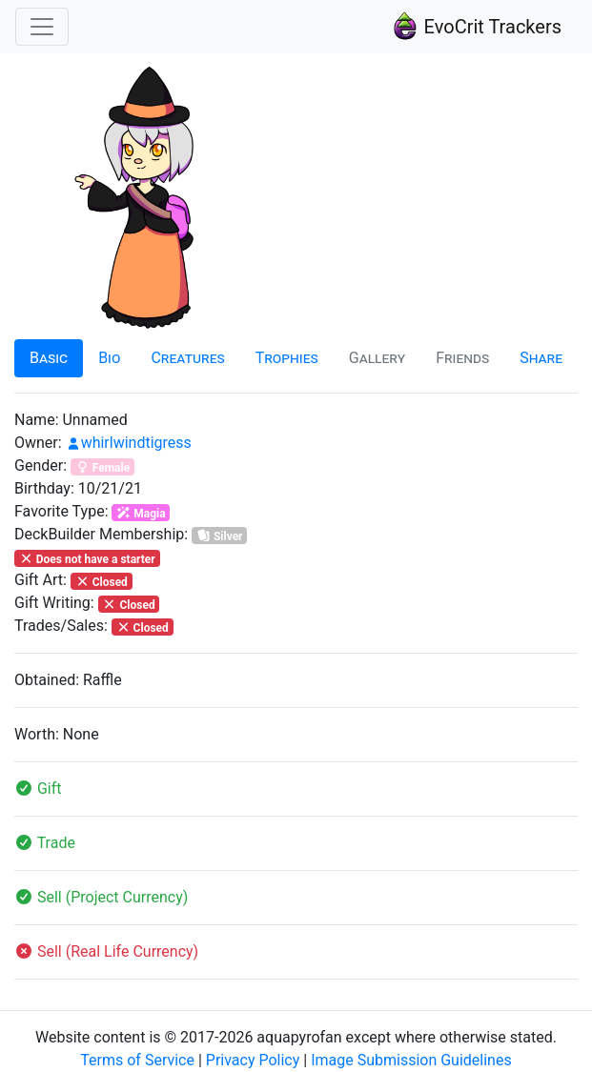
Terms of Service (137, 1060)
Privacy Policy (253, 1060)
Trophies (286, 358)
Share (541, 358)
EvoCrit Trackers (476, 26)
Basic (49, 358)
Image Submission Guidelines (411, 1060)
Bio (109, 358)
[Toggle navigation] (42, 27)
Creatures (187, 358)
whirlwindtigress (129, 443)
